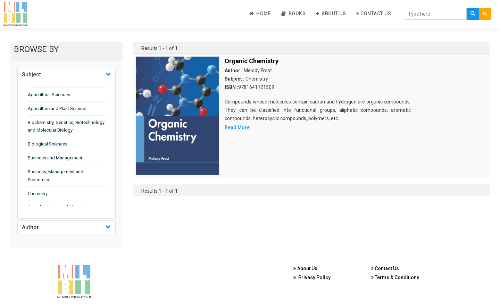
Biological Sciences (47, 144)
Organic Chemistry (251, 61)
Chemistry (38, 193)
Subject (31, 74)
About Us (331, 13)
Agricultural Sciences (49, 94)
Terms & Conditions (395, 277)
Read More (237, 127)
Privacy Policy (312, 277)
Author (30, 227)
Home (260, 13)
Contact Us (373, 13)
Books (293, 13)
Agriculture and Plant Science (57, 108)
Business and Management (55, 157)
